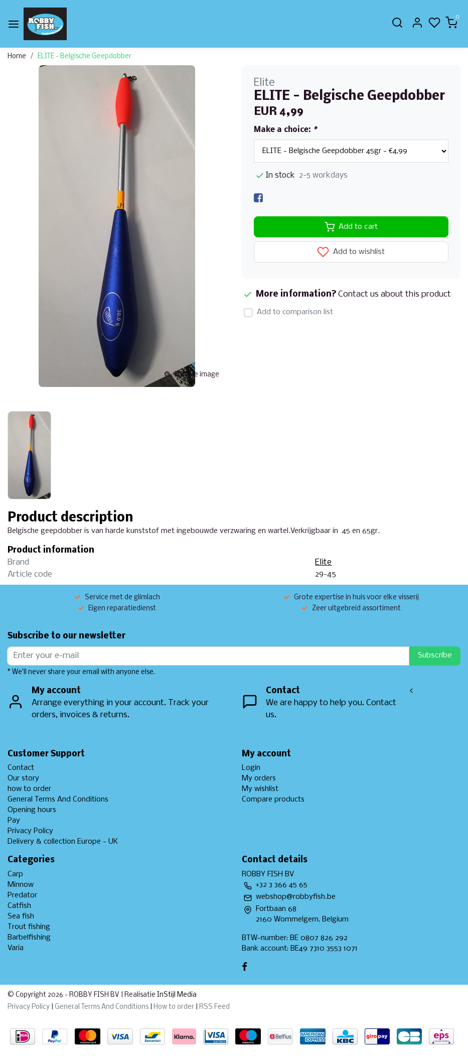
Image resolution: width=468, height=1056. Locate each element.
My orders (259, 778)
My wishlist (260, 789)
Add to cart (351, 227)
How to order (173, 1007)
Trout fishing (29, 927)
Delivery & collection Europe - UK (63, 842)
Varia (16, 948)
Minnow (21, 885)
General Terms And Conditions (58, 800)
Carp (15, 874)
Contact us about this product (394, 294)
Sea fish (21, 916)
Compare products (273, 800)
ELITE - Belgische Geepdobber (84, 56)
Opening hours (32, 810)
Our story (23, 778)
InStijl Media (176, 995)
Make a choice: (285, 130)
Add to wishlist (351, 252)
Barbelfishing (29, 938)
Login (251, 768)
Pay (14, 821)
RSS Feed (214, 1007)
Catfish (19, 906)
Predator (22, 895)
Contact (21, 768)
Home (17, 56)
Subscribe (435, 655)
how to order (29, 789)
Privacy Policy (30, 831)
